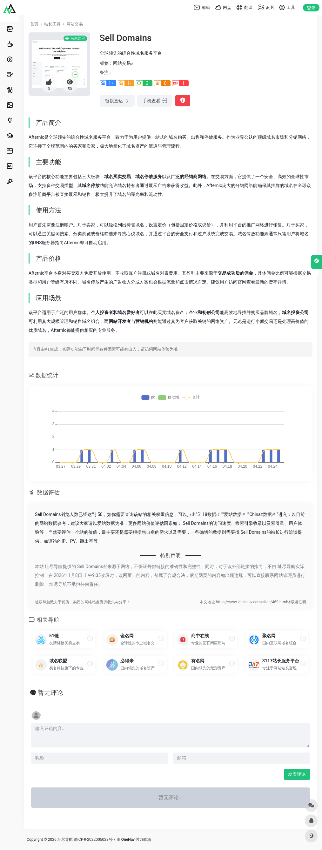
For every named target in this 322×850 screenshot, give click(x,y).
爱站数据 (233, 514)
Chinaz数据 (260, 514)
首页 (34, 24)
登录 (311, 7)
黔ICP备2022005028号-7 (95, 839)
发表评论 (297, 774)
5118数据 (206, 514)
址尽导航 (65, 839)
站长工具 (52, 24)
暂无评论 (50, 692)
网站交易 (74, 24)
